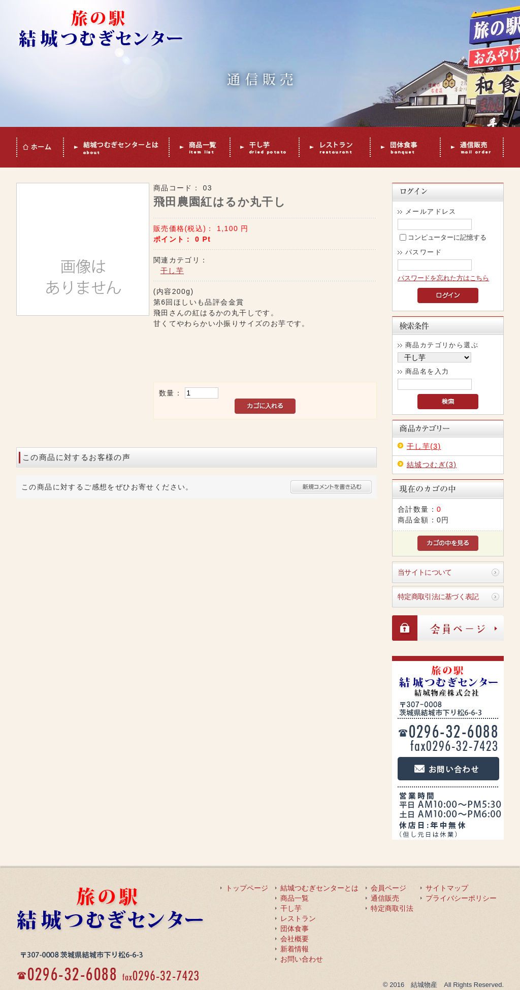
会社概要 (294, 939)
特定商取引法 (392, 908)
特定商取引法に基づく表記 (438, 596)
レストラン (298, 918)
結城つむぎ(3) (432, 464)
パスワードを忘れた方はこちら (443, 278)
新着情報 (294, 949)
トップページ (246, 888)
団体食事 (294, 929)
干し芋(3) (424, 446)
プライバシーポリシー (461, 898)
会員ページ (388, 888)
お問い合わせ (301, 959)
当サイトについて (424, 572)
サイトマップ (447, 888)
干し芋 (172, 271)
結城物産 (424, 984)
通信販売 (385, 898)
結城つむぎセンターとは (319, 888)
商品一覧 (294, 898)
